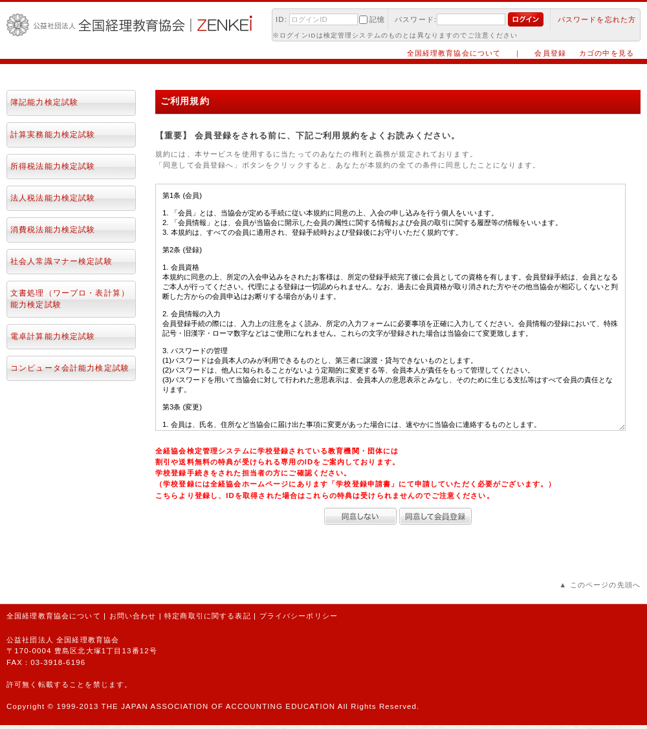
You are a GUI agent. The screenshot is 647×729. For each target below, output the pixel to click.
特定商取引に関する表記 (207, 616)
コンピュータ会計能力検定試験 (69, 368)
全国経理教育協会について (454, 53)
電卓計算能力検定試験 (52, 336)
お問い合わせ (133, 616)
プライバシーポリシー (298, 616)
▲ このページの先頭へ (600, 585)
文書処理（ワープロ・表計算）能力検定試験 (69, 298)
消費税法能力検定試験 (52, 229)
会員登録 (550, 53)
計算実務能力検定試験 (52, 134)
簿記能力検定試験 (44, 102)
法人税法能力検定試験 (52, 197)
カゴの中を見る (606, 53)
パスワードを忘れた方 (597, 19)
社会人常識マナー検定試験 (61, 261)
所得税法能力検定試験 (52, 166)
